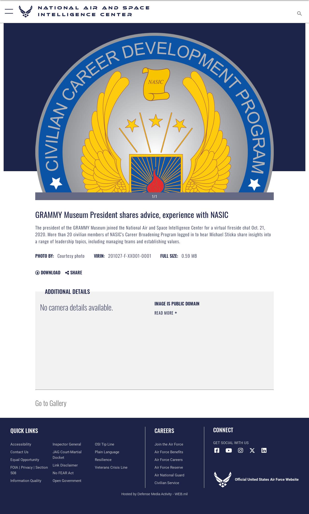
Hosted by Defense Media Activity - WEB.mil (154, 494)
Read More (164, 313)
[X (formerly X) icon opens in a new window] (252, 450)
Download (47, 272)
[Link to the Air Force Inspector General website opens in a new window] (67, 444)
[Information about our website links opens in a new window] (65, 465)
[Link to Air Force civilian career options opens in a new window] (166, 483)
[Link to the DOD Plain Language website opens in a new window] (107, 452)
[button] (8, 11)
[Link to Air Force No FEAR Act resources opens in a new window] (63, 473)
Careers (164, 431)
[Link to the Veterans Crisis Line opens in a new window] (111, 467)
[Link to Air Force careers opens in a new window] (168, 460)
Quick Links (24, 431)
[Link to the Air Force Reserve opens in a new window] (168, 467)
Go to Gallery (50, 403)
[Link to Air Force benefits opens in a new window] (168, 452)
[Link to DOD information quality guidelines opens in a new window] (25, 481)
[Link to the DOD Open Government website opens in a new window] (67, 481)
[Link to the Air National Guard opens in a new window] (169, 475)
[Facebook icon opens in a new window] (216, 450)
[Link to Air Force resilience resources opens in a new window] (103, 460)
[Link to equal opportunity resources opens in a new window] (24, 460)
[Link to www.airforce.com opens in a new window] (168, 444)
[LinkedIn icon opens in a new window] (264, 450)
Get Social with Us (231, 443)
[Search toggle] (300, 11)
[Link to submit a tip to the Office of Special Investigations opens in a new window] (104, 444)
